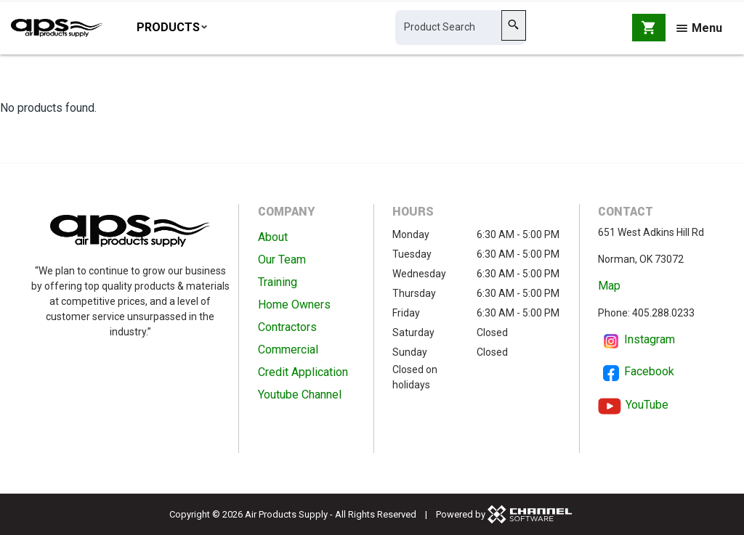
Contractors (287, 328)
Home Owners (294, 305)
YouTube (647, 405)
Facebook (649, 372)
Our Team (282, 260)
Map (609, 286)
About (273, 238)
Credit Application (303, 373)
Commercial (288, 350)
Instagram (649, 340)
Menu (699, 31)
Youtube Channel (299, 395)
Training (277, 283)
